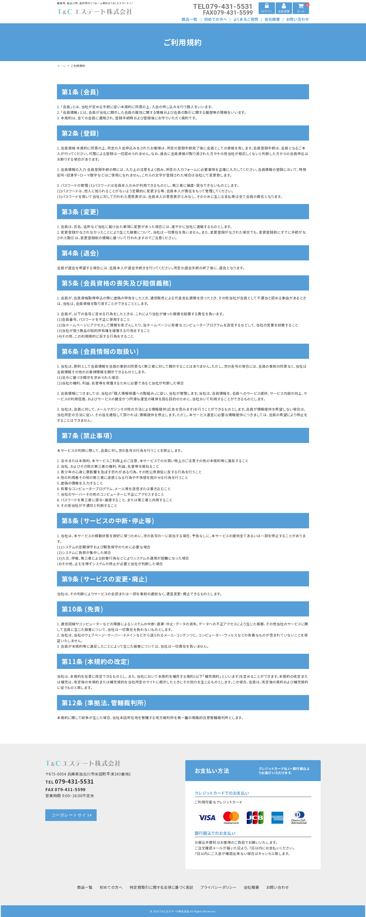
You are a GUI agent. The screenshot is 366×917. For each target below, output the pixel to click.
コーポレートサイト (71, 815)
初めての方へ (215, 19)
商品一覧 (189, 19)
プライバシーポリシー (218, 887)
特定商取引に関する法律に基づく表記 (161, 887)
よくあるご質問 (245, 19)
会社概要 (272, 19)
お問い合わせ (297, 19)
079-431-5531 (223, 6)
